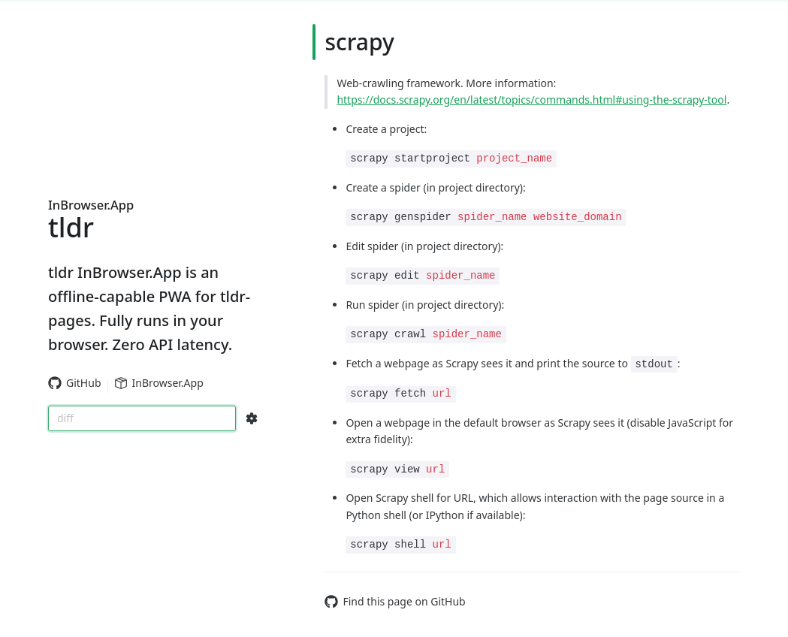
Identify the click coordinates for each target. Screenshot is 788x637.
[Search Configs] (251, 418)
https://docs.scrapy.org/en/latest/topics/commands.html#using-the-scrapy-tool (531, 99)
